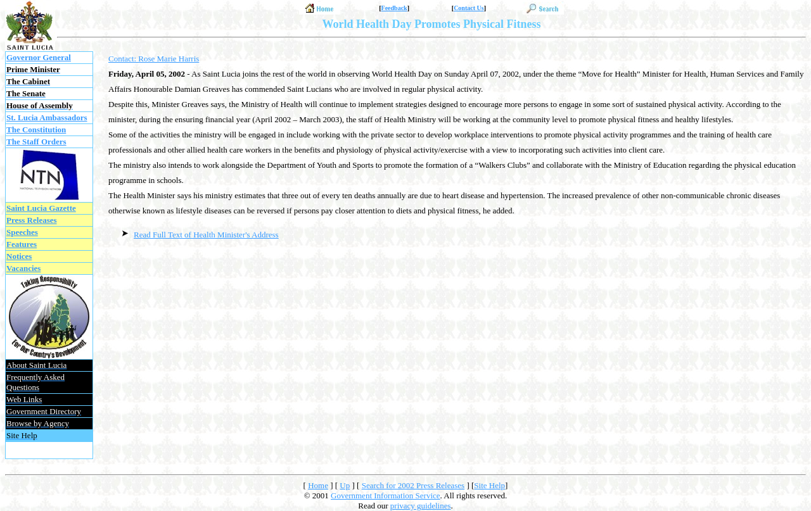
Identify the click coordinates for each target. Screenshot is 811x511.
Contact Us (469, 7)
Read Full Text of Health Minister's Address (206, 234)
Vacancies (23, 268)
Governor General (38, 57)
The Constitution (36, 129)
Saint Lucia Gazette (41, 208)
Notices (19, 256)
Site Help (489, 485)
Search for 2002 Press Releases (413, 485)
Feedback (394, 7)
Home (318, 485)
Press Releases (31, 220)
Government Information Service (385, 495)
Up (345, 485)
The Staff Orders (36, 141)
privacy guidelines (420, 505)
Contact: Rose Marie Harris (153, 58)
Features (21, 244)
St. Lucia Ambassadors (46, 117)
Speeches (22, 232)
